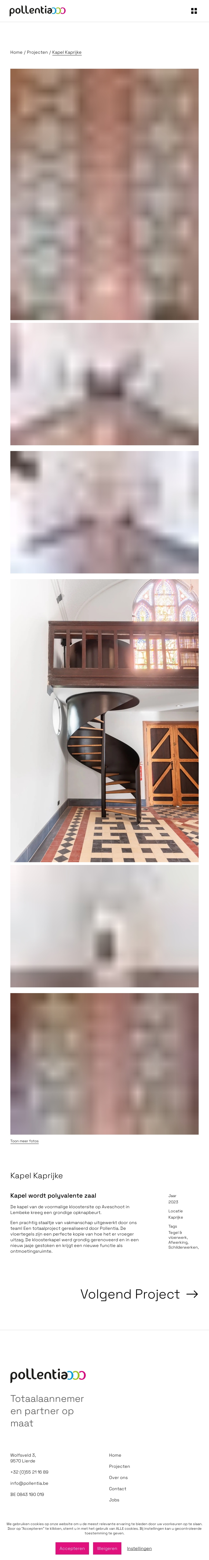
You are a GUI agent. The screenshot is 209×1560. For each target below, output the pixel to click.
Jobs (114, 1500)
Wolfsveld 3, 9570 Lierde (23, 1458)
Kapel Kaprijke (67, 52)
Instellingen (139, 1548)
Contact (117, 1489)
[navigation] (194, 11)
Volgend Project (139, 1294)
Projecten (37, 52)
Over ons (118, 1477)
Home (16, 52)
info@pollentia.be (29, 1483)
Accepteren (72, 1548)
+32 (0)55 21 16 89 (29, 1472)
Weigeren (107, 1548)
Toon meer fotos (24, 1141)
